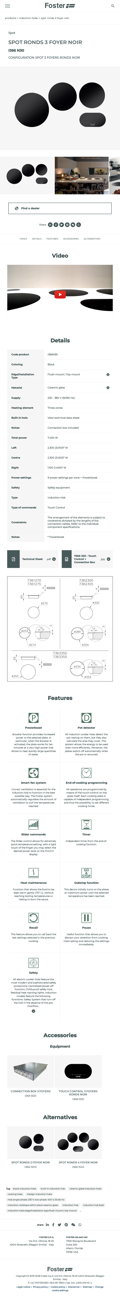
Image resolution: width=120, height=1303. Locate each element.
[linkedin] (47, 1225)
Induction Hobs (28, 18)
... (80, 1210)
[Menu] (7, 5)
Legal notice (23, 1287)
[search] (113, 6)
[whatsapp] (79, 1225)
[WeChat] (73, 1225)
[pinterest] (66, 1225)
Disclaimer (74, 1287)
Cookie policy (58, 1287)
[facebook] (53, 1225)
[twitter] (59, 1225)
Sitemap (87, 1287)
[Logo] (60, 4)
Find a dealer (27, 208)
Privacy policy (40, 1287)
